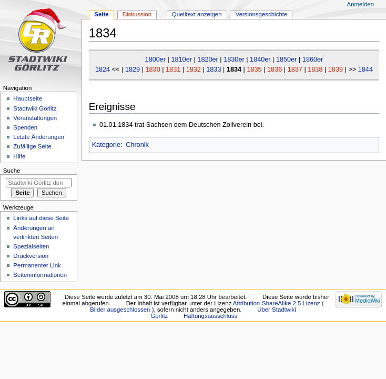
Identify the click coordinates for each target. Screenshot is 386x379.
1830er (234, 59)
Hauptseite (27, 98)
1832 (193, 69)
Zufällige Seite (32, 146)
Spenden (25, 127)
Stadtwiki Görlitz (34, 108)
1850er (286, 59)
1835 (254, 69)
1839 (335, 69)
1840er (260, 59)
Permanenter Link (36, 265)
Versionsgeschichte (262, 14)
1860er (312, 59)
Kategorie (106, 144)
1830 (152, 69)
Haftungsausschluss (210, 316)
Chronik (137, 144)
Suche (12, 170)
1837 (295, 69)
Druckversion (30, 256)
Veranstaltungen (35, 118)
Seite (101, 14)
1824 (102, 69)
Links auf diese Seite (41, 218)
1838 (315, 69)
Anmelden (360, 4)
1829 (132, 69)
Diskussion (137, 14)
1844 (365, 69)
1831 (173, 69)
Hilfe (19, 156)
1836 (274, 69)
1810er (181, 59)
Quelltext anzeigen (197, 14)
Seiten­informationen (40, 275)
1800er (155, 59)
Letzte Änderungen (38, 137)
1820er (207, 59)
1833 (213, 69)
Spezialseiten (31, 246)
